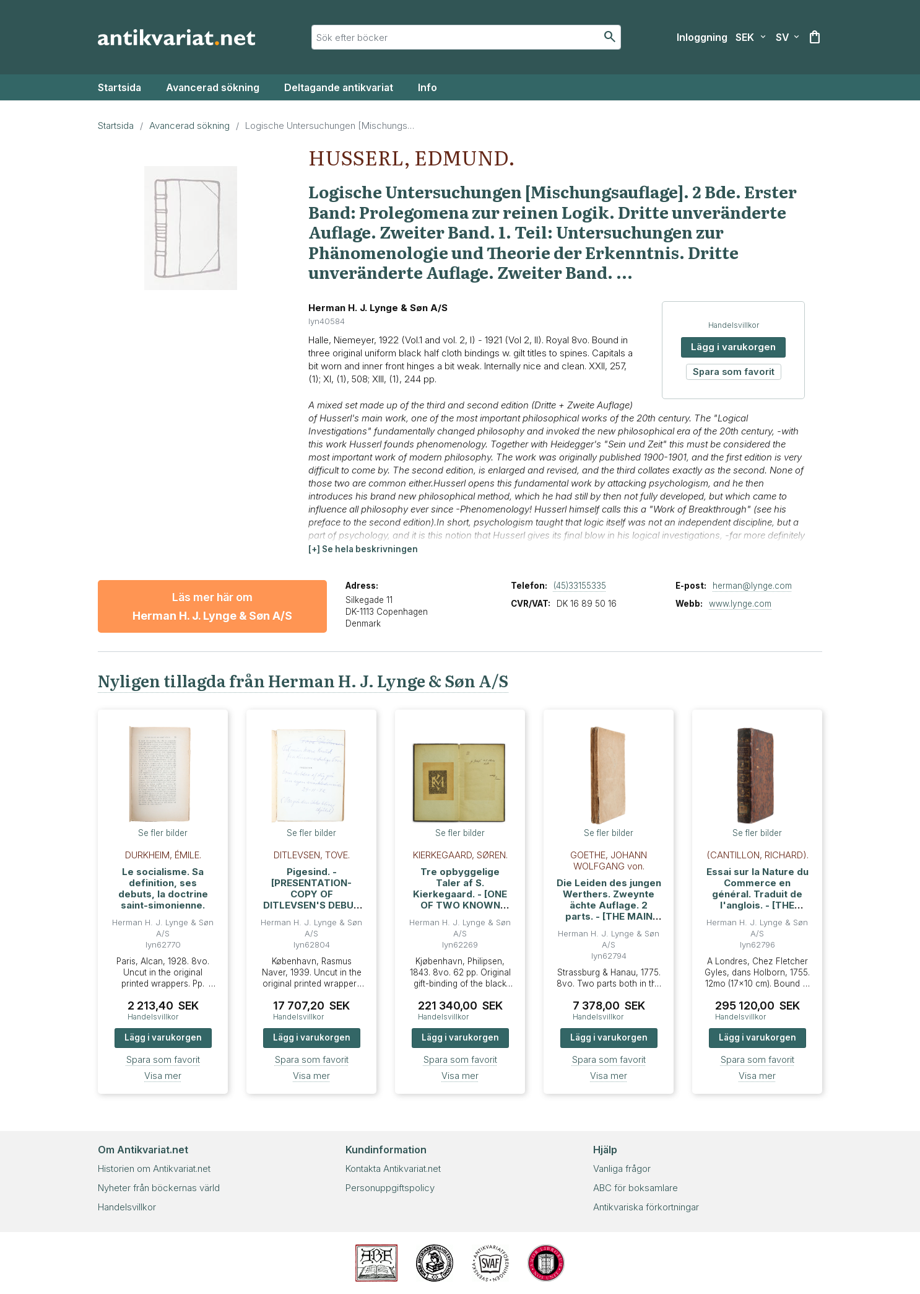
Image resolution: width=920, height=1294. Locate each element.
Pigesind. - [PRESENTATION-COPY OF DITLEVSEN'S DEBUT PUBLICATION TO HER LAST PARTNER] (312, 899)
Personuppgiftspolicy (390, 1188)
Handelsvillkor (751, 325)
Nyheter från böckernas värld (159, 1188)
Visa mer (162, 1075)
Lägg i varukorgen (750, 347)
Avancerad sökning (212, 87)
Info (427, 87)
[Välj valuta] (751, 37)
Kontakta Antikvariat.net (393, 1168)
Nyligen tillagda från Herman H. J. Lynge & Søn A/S (303, 680)
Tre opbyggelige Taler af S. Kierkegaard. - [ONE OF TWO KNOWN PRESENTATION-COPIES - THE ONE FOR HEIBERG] (460, 905)
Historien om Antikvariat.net (154, 1168)
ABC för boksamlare (635, 1188)
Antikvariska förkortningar (646, 1207)
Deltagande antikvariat (338, 87)
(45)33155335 (579, 586)
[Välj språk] (787, 37)
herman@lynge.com (752, 586)
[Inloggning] (702, 37)
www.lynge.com (740, 604)
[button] (363, 549)
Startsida (119, 87)
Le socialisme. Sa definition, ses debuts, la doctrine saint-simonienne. (163, 888)
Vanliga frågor (622, 1168)
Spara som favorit (751, 371)
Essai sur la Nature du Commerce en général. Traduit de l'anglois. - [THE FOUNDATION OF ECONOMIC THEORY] (757, 899)
